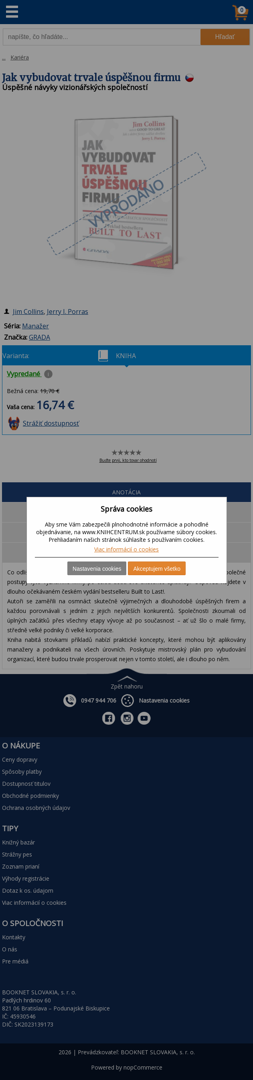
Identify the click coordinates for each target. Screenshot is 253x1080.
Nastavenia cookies (97, 569)
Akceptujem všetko (156, 569)
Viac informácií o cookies (126, 549)
